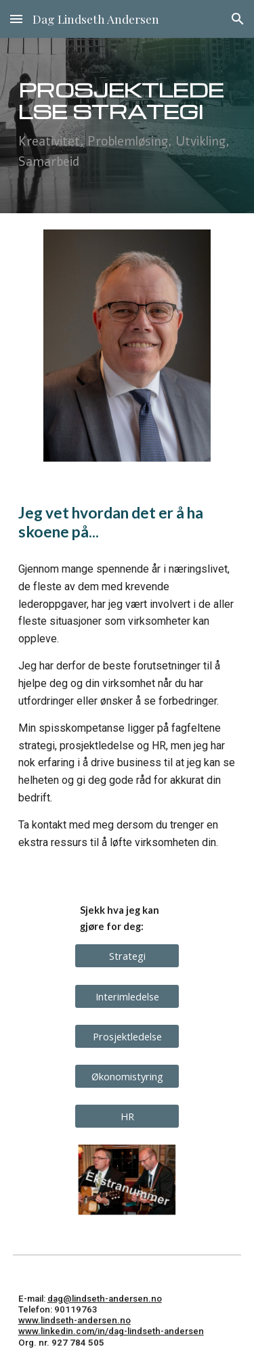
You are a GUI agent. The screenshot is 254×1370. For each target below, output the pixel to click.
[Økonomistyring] (127, 1075)
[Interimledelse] (127, 996)
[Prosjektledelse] (127, 1036)
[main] (127, 125)
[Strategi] (127, 956)
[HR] (127, 1116)
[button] (16, 18)
